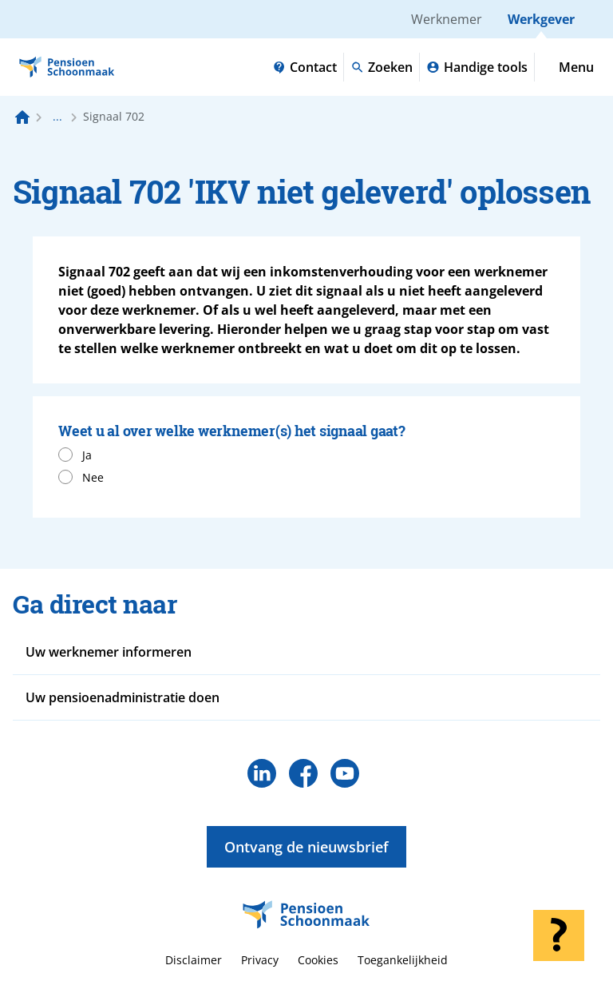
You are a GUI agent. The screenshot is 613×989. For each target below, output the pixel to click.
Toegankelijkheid (403, 959)
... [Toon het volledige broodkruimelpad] (57, 116)
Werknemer (446, 19)
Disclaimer (193, 959)
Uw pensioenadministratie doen (122, 697)
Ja (87, 455)
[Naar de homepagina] (22, 116)
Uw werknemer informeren (109, 652)
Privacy (260, 959)
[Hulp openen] (558, 935)
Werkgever (541, 19)
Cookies (318, 959)
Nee (93, 477)
